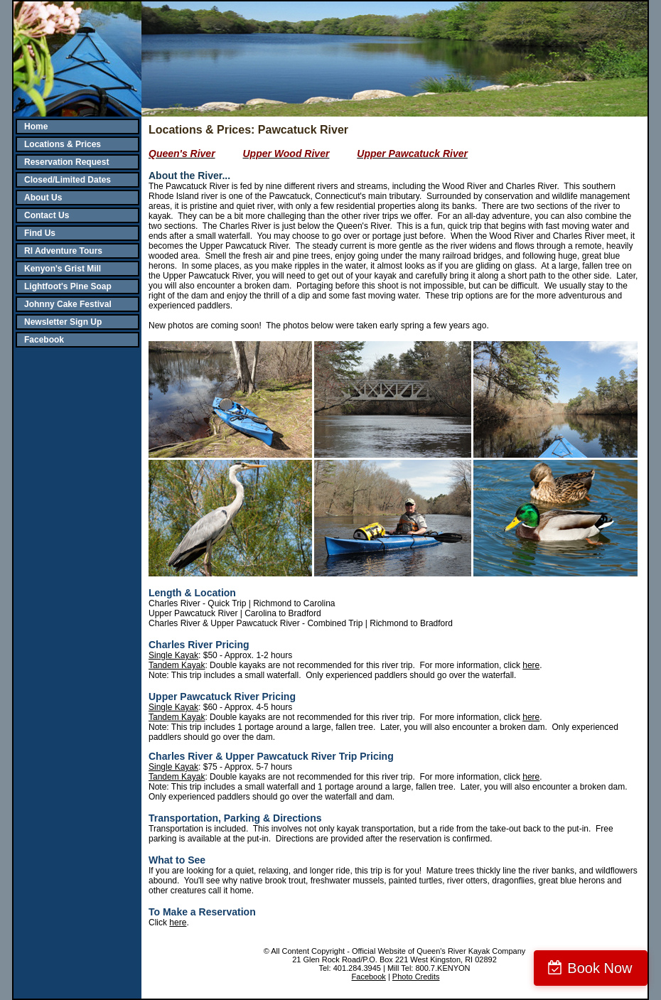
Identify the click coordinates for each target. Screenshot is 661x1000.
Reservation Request (66, 162)
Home (36, 126)
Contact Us (46, 215)
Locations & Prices (62, 144)
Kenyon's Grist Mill (62, 269)
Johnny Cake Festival (68, 304)
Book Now (599, 968)
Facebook (44, 340)
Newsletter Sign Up (63, 322)
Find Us (39, 233)
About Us (43, 198)
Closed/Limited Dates (67, 180)
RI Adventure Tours (63, 251)
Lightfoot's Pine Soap (68, 286)
